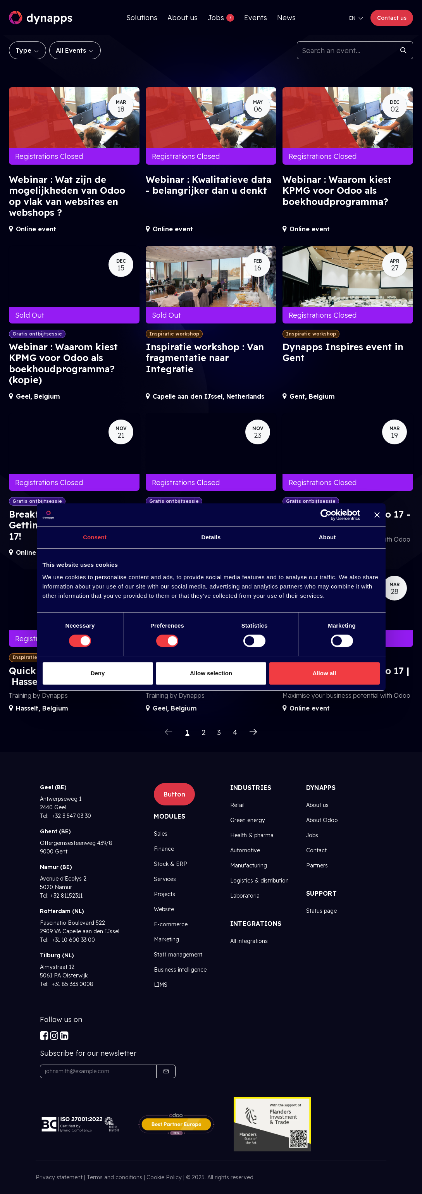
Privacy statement (59, 1177)
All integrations (249, 941)
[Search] (403, 50)
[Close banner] (377, 515)
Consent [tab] (95, 537)
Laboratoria (245, 895)
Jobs (312, 835)
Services (165, 879)
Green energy (247, 820)
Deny (98, 673)
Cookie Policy (164, 1177)
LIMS (160, 984)
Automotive (245, 850)
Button (174, 794)
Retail (237, 805)
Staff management (178, 954)
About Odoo (322, 820)
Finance (164, 848)
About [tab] (327, 537)
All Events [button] (72, 50)
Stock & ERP (170, 863)
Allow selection (211, 673)
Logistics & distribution (259, 880)
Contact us (391, 17)
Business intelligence (180, 969)
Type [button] (24, 50)
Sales (160, 833)
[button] (166, 1071)
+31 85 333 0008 (71, 984)
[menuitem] (141, 17)
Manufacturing (248, 865)
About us (317, 805)
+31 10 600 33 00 (72, 939)
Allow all (324, 673)
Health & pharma (252, 835)
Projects (164, 894)
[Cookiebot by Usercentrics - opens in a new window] (326, 515)
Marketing (166, 939)
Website (164, 909)
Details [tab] (211, 537)
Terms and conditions (114, 1177)
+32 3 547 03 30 (70, 815)
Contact (316, 850)
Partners (317, 865)
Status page (321, 910)
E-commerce (171, 924)
